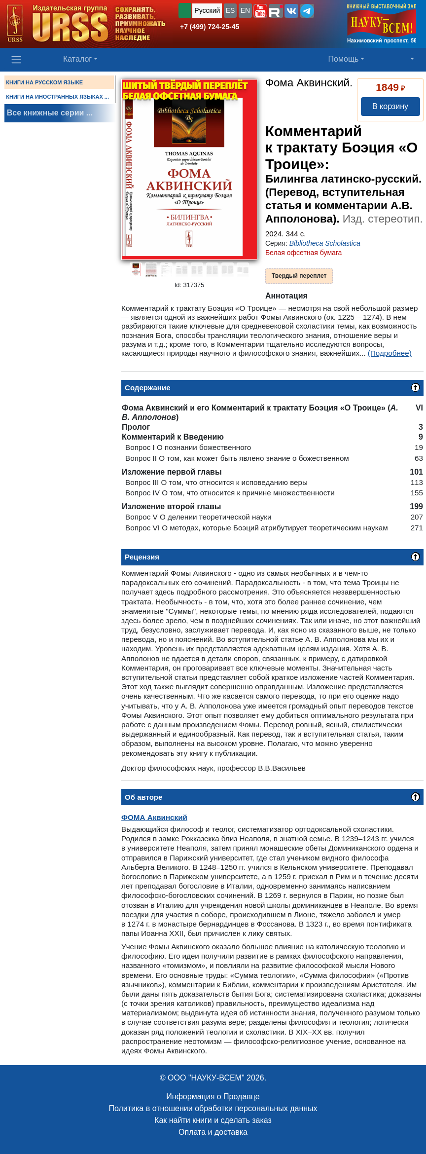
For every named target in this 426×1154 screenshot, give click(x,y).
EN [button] (245, 10)
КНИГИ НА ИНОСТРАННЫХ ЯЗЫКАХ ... (57, 97)
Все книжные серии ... (50, 113)
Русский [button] (207, 10)
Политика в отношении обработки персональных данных (212, 1108)
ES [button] (230, 10)
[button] (260, 11)
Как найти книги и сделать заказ (213, 1120)
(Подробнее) (390, 353)
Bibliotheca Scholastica (324, 243)
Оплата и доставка (213, 1132)
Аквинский (154, 817)
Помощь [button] (343, 59)
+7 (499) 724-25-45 (209, 27)
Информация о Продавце (212, 1096)
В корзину (390, 106)
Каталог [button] (77, 59)
